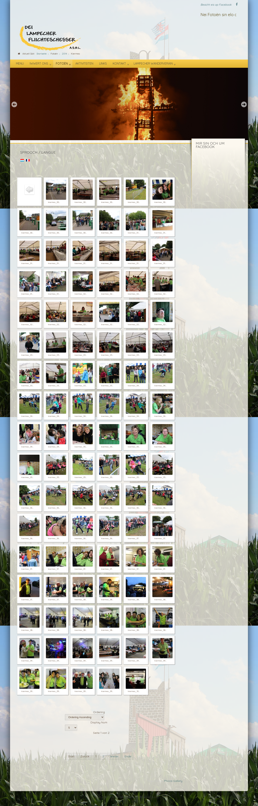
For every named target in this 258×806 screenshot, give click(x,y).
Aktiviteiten (84, 63)
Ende (128, 756)
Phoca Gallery (173, 780)
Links (103, 63)
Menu (20, 63)
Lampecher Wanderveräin (153, 63)
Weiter (114, 756)
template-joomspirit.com (256, 789)
